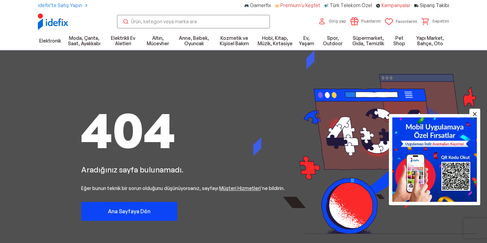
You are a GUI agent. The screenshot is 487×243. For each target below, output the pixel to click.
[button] (435, 21)
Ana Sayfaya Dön (129, 211)
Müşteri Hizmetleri (240, 188)
